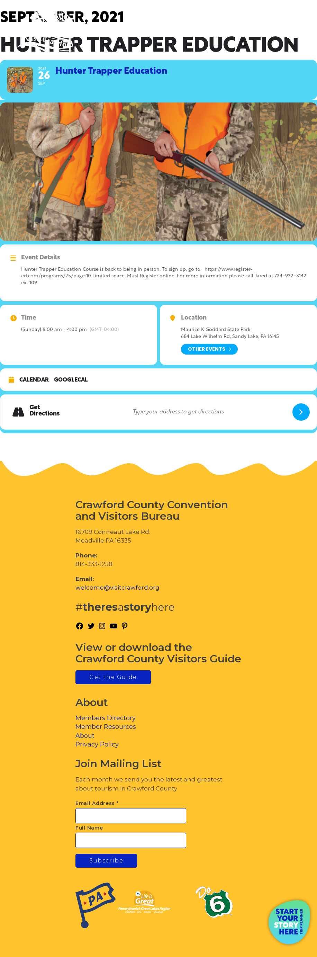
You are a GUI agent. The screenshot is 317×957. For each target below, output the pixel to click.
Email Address (97, 803)
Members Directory (105, 718)
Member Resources (105, 727)
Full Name (89, 828)
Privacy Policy (97, 744)
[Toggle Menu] (292, 35)
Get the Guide (113, 677)
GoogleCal (71, 380)
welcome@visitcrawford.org (117, 587)
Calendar (34, 380)
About (84, 736)
